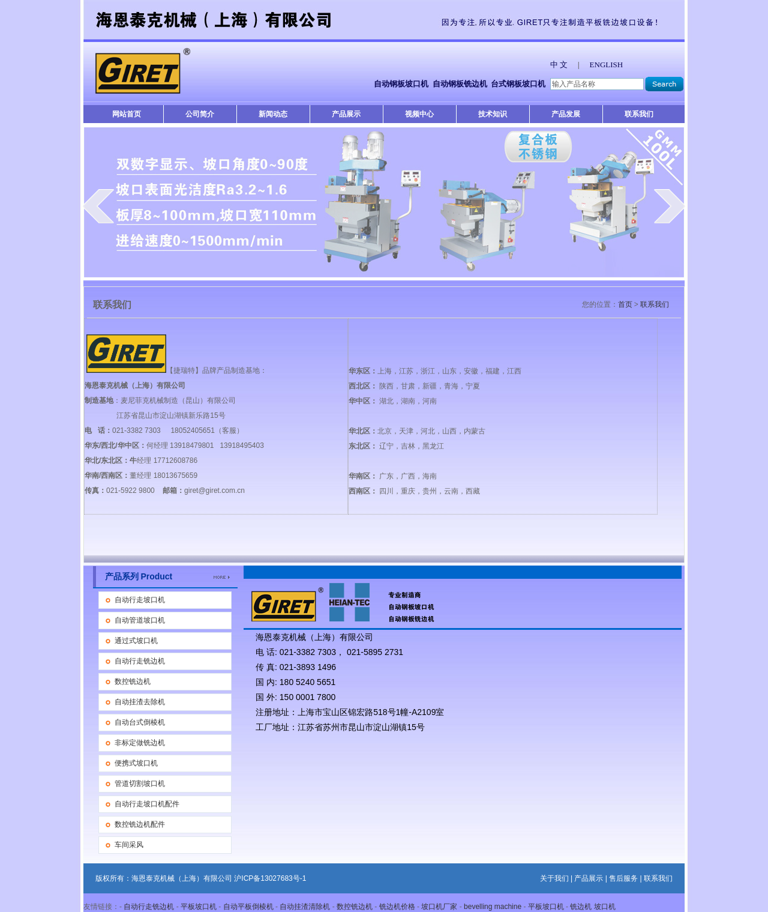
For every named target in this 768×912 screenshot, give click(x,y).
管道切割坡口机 (140, 783)
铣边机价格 (397, 906)
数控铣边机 (133, 681)
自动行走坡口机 (140, 600)
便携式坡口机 (136, 763)
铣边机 (581, 906)
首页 (625, 304)
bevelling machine (492, 906)
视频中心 (419, 114)
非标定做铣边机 (140, 742)
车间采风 (129, 845)
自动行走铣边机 (140, 661)
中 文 (559, 64)
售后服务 (623, 878)
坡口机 (605, 906)
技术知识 (492, 114)
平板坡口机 (199, 906)
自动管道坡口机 (140, 620)
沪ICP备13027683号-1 (270, 878)
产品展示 (346, 114)
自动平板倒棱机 (248, 906)
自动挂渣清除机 (305, 906)
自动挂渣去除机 (140, 702)
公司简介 (199, 114)
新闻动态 (273, 114)
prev (98, 206)
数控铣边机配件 (140, 824)
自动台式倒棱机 (140, 722)
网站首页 (126, 114)
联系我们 (639, 114)
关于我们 (554, 878)
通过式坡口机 (136, 640)
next (670, 206)
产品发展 (565, 114)
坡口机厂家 (439, 906)
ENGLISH (606, 64)
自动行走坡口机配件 (147, 804)
